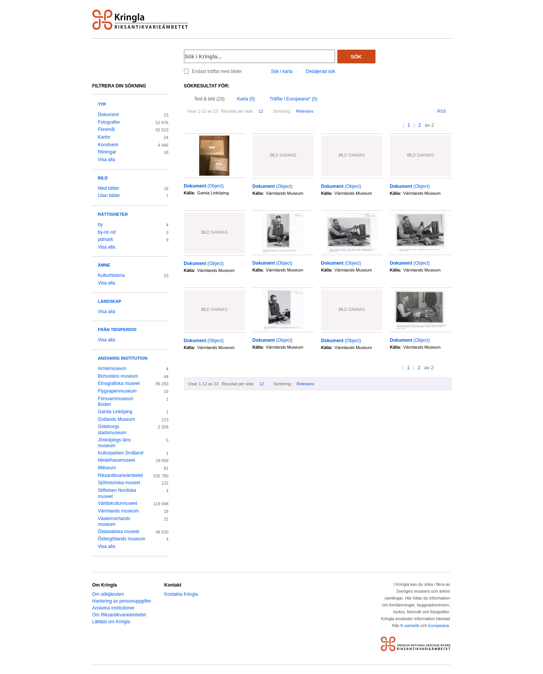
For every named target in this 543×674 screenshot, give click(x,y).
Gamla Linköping (115, 411)
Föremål (106, 129)
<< (391, 125)
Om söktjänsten (108, 594)
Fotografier (109, 122)
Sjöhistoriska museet (119, 482)
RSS (441, 111)
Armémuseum (112, 368)
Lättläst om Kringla (111, 621)
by (100, 224)
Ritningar (107, 152)
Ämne (104, 265)
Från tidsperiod (117, 329)
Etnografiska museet (119, 383)
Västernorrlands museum (114, 521)
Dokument (108, 114)
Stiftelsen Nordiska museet (117, 493)
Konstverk (108, 144)
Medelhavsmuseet (116, 460)
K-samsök (409, 625)
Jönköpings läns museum (114, 443)
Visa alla (106, 159)
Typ (102, 104)
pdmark (105, 239)
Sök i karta (282, 71)
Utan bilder (109, 195)
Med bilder (108, 188)
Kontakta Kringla (181, 594)
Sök (356, 57)
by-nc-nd (107, 232)
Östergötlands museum (121, 538)
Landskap (109, 301)
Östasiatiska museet (118, 531)
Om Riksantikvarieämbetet (119, 614)
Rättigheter (113, 214)
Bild (103, 178)
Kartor (104, 137)
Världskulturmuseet (117, 503)
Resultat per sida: (237, 111)
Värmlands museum (118, 511)
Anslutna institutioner (113, 608)
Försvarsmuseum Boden (116, 401)
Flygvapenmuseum (117, 391)
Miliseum (107, 467)
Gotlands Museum (116, 419)
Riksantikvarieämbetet (120, 475)
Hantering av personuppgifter (121, 601)
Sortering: (282, 111)
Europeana (438, 625)
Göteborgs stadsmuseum (112, 429)
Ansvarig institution (123, 358)
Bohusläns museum (118, 376)
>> (448, 125)
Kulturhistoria (111, 275)
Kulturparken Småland (120, 453)
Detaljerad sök (320, 71)
